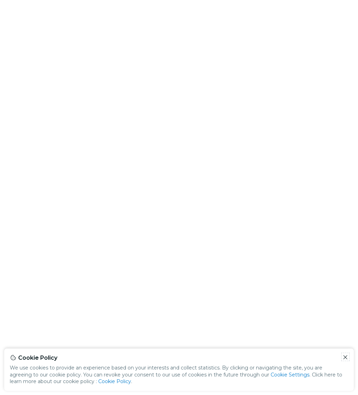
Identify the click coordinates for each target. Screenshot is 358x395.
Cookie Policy (114, 381)
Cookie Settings (290, 375)
